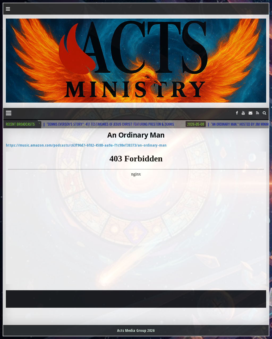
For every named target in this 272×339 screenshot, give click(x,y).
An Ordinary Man (136, 135)
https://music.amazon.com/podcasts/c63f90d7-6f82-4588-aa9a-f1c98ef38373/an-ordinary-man (86, 145)
